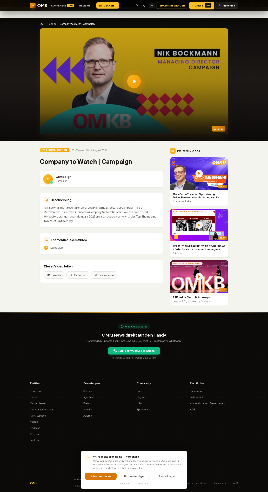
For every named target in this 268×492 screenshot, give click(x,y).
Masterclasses (38, 403)
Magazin (141, 397)
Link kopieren (104, 275)
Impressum (196, 390)
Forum (140, 390)
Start (42, 23)
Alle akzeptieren (101, 476)
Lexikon (34, 440)
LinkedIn (54, 275)
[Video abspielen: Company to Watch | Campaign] (134, 81)
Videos (52, 23)
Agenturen (89, 397)
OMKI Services (38, 415)
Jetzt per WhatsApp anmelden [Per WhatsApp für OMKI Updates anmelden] (134, 350)
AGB (192, 409)
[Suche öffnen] (137, 5)
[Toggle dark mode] (144, 5)
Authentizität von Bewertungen (207, 403)
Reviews (86, 5)
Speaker (88, 409)
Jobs (139, 403)
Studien (34, 434)
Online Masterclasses (41, 409)
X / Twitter (78, 275)
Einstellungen (167, 476)
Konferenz (62, 5)
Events (87, 403)
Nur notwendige (134, 476)
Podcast (35, 427)
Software (88, 390)
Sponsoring (143, 409)
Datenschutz (197, 397)
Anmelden (226, 5)
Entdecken (108, 5)
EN (152, 5)
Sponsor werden (172, 5)
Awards (87, 415)
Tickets (201, 5)
